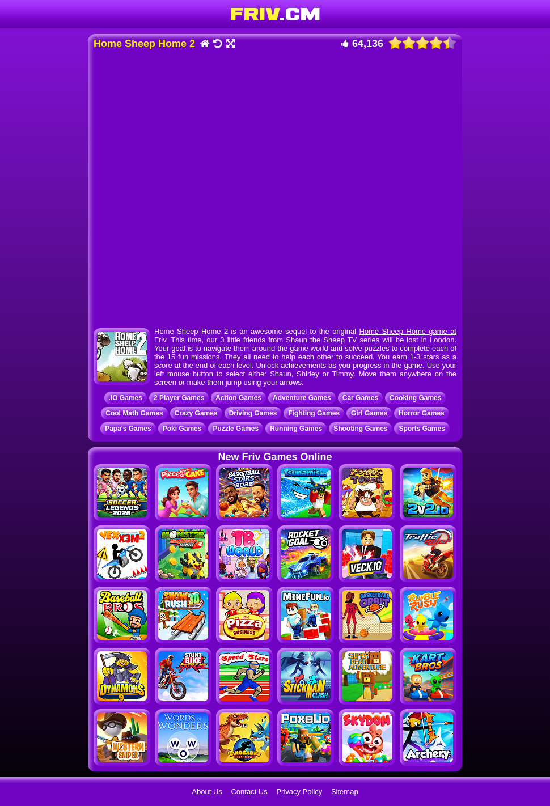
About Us (207, 791)
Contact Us (249, 791)
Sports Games (422, 428)
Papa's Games (128, 428)
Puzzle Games (236, 428)
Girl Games (369, 413)
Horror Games (422, 413)
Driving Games (253, 413)
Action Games (238, 398)
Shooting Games (360, 428)
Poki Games (182, 428)
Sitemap (344, 791)
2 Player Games (179, 398)
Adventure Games (302, 398)
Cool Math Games (134, 413)
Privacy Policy (299, 791)
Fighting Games (314, 413)
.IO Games (125, 398)
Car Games (360, 398)
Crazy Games (196, 413)
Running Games (296, 428)
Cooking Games (415, 398)
